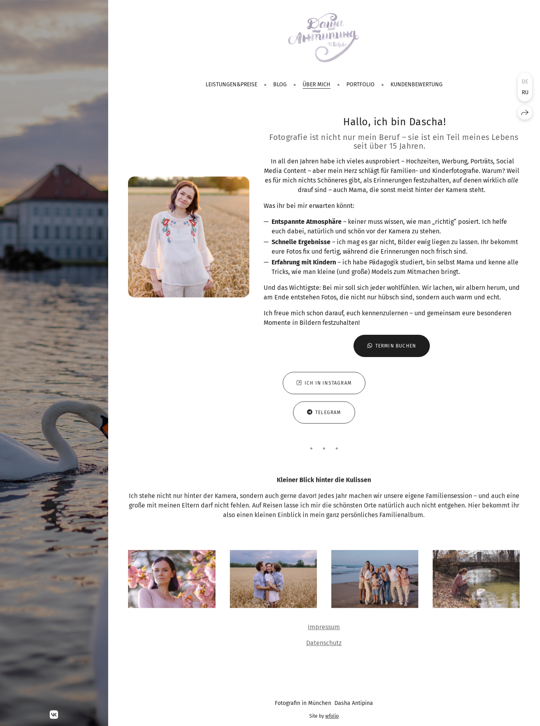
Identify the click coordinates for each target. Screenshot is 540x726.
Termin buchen (391, 346)
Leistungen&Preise (231, 84)
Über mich (316, 84)
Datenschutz (324, 644)
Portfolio (360, 84)
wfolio (332, 716)
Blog (280, 84)
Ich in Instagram (324, 385)
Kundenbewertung (416, 84)
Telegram (324, 414)
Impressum (324, 629)
